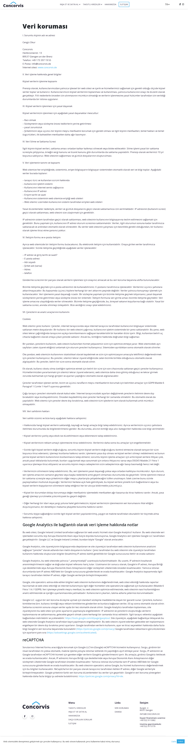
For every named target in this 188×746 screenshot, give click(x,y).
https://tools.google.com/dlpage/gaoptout (87, 618)
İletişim (124, 4)
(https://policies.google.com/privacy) (95, 628)
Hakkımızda (110, 4)
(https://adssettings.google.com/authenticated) (71, 632)
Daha (173, 741)
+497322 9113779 (147, 726)
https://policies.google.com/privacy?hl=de (101, 676)
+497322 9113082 (147, 720)
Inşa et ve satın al (69, 4)
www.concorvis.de (47, 67)
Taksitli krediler (91, 4)
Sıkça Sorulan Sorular (80, 719)
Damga (118, 711)
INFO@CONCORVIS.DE (150, 714)
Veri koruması (122, 708)
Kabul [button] (180, 741)
